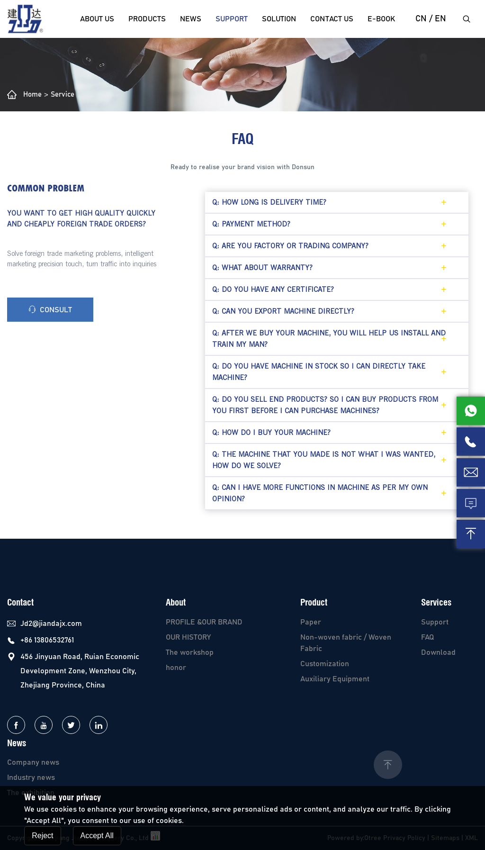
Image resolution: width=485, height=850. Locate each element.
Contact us (331, 19)
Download (438, 652)
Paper (310, 622)
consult (50, 310)
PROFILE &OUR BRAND (204, 622)
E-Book (381, 19)
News (190, 19)
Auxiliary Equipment (334, 679)
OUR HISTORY (188, 637)
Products (147, 19)
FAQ (427, 637)
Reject (42, 836)
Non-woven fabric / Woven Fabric (345, 642)
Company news (33, 762)
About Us (97, 19)
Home (32, 94)
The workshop (190, 652)
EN (440, 19)
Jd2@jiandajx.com (51, 623)
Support (232, 19)
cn (421, 19)
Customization (324, 664)
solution (279, 19)
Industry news (31, 777)
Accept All (97, 836)
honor (176, 667)
